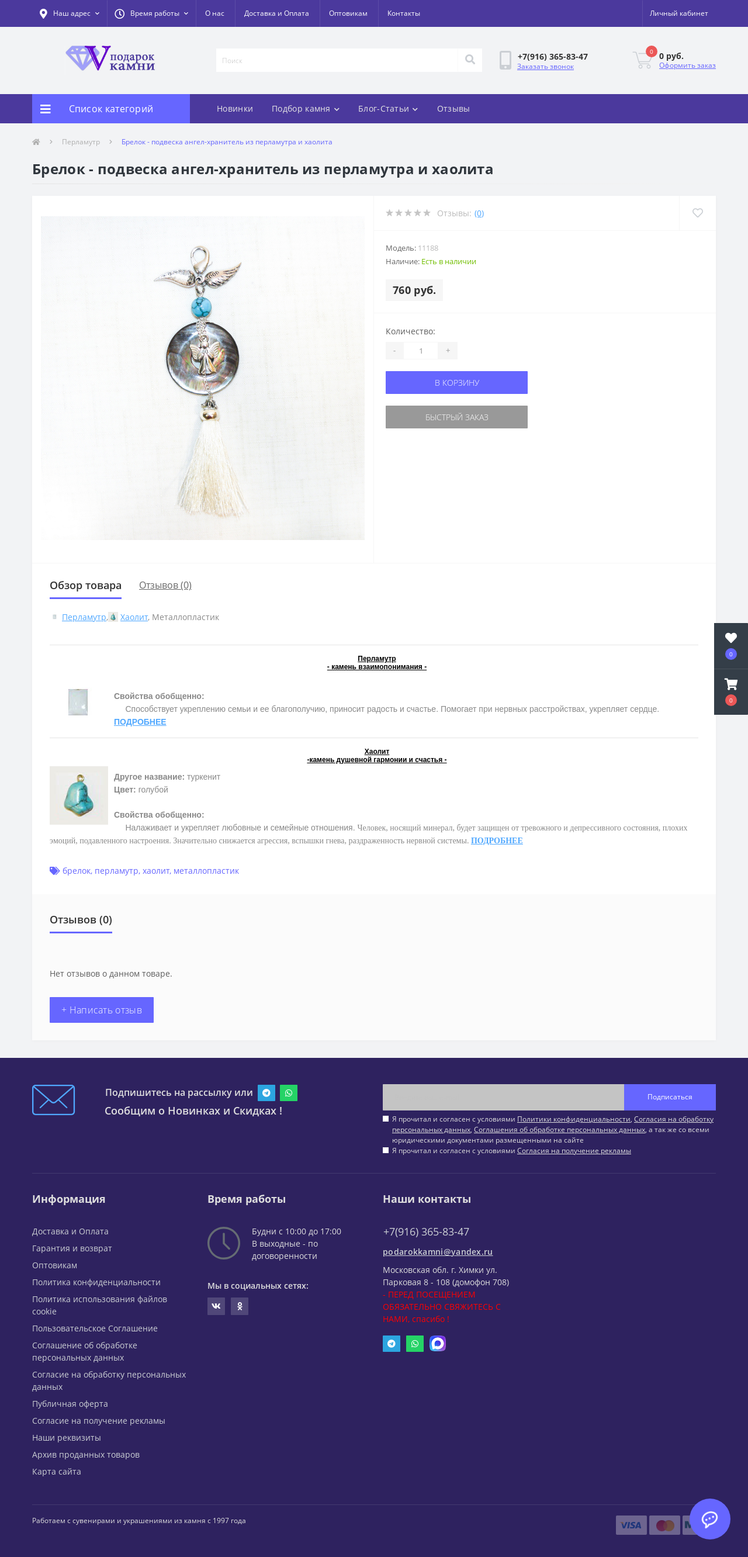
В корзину (457, 382)
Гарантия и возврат (72, 1248)
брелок (77, 870)
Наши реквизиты (66, 1437)
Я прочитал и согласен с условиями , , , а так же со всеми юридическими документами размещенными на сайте (553, 1129)
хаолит (156, 870)
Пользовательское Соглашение (95, 1328)
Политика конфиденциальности (96, 1282)
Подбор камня (306, 108)
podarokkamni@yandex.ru (438, 1251)
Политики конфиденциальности (574, 1119)
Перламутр (81, 142)
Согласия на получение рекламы (574, 1150)
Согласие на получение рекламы (98, 1420)
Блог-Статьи (388, 108)
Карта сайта (56, 1471)
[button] (151, 13)
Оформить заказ (687, 65)
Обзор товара (86, 585)
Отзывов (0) (165, 585)
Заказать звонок (545, 66)
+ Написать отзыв (101, 1010)
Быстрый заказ (457, 417)
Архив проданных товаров (86, 1454)
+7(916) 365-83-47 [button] (426, 1231)
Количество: (410, 331)
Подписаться (669, 1097)
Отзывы (453, 108)
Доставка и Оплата (276, 13)
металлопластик (206, 870)
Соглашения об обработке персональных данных (559, 1129)
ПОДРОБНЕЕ (140, 721)
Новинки (235, 108)
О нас (214, 13)
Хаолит (134, 616)
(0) (479, 213)
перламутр (116, 870)
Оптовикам (348, 13)
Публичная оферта (70, 1403)
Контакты (403, 13)
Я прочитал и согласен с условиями (511, 1150)
